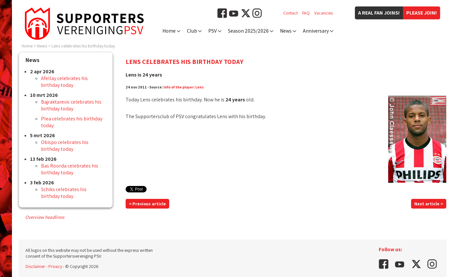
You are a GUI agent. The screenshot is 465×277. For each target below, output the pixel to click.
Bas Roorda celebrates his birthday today (69, 169)
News (286, 30)
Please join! (421, 12)
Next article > (428, 204)
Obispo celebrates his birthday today (64, 145)
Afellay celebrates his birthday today (64, 81)
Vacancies (323, 13)
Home (169, 30)
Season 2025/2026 (248, 30)
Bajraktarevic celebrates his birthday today (71, 105)
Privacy (55, 266)
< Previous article (147, 204)
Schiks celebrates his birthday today (64, 193)
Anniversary (316, 30)
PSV (212, 30)
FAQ (306, 13)
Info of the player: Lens (183, 87)
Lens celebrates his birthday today (83, 46)
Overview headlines (44, 217)
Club (192, 30)
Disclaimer (35, 266)
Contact (290, 13)
